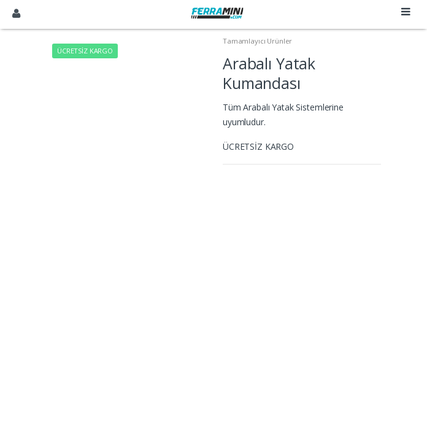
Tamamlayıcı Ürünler (257, 40)
